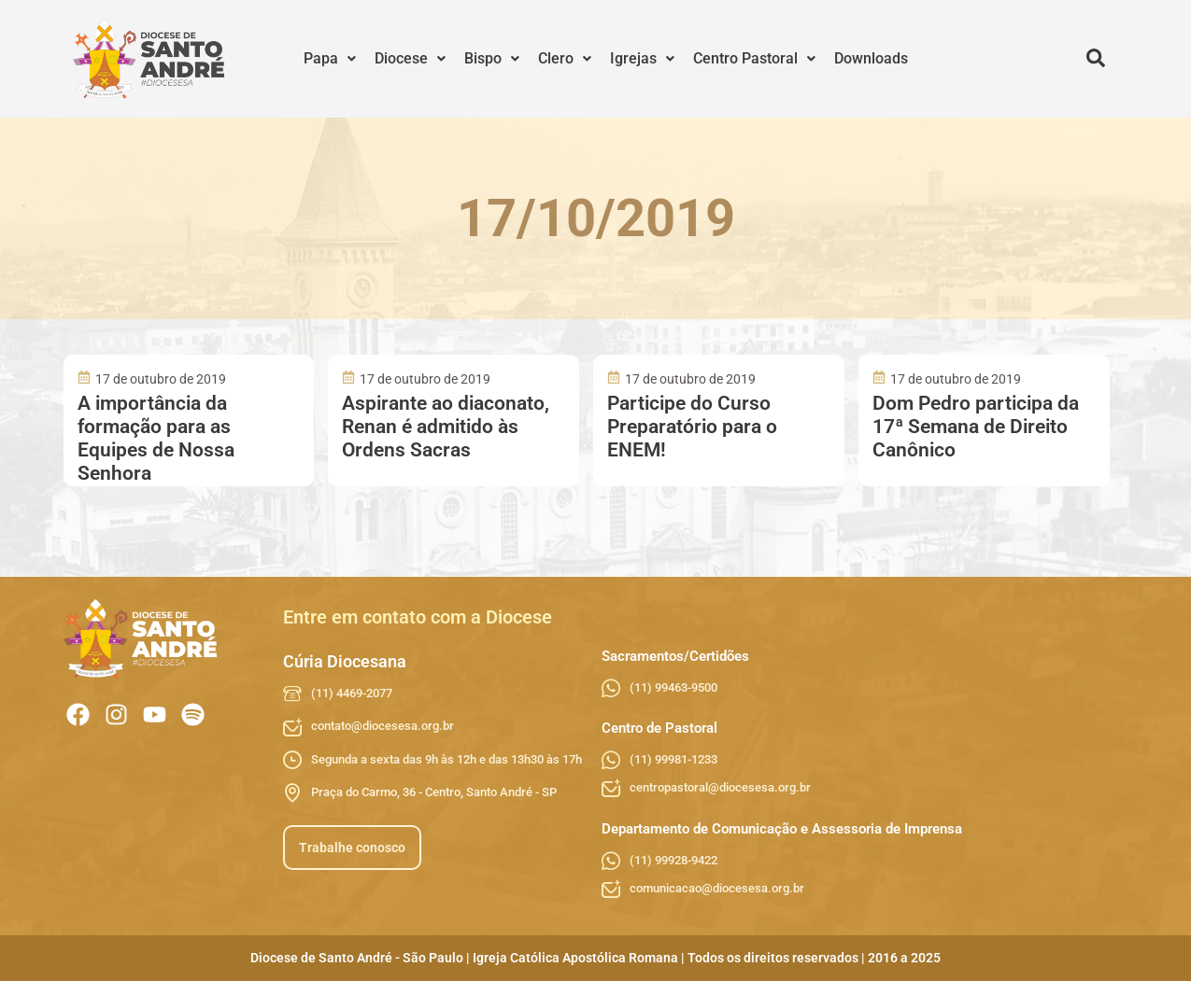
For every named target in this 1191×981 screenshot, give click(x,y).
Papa (330, 58)
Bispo (491, 58)
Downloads (871, 58)
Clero (564, 58)
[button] (329, 59)
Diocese (410, 58)
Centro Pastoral (754, 58)
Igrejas (642, 58)
